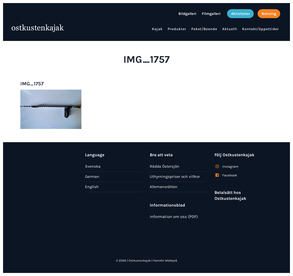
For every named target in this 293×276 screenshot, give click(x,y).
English (92, 186)
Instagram (230, 166)
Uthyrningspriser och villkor (175, 176)
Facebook (229, 175)
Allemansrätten (163, 186)
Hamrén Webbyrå (165, 260)
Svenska (93, 166)
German (92, 176)
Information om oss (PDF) (174, 216)
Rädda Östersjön (164, 166)
